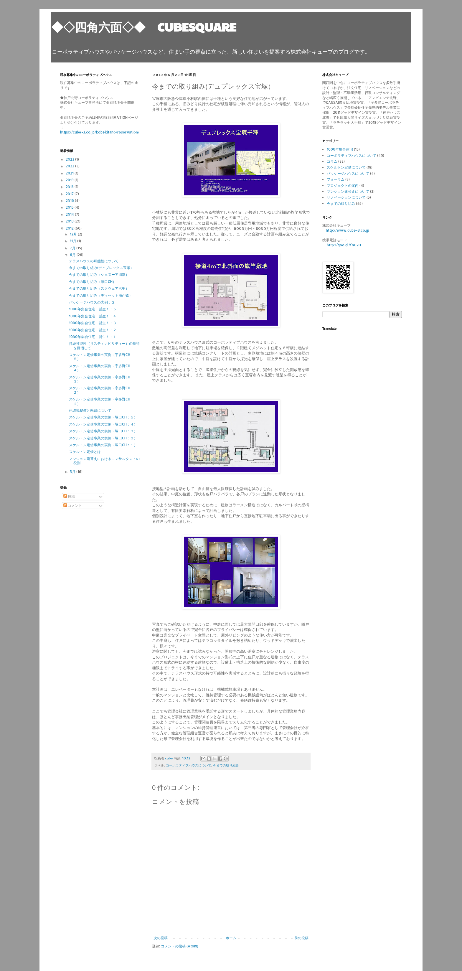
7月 (73, 248)
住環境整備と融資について (90, 410)
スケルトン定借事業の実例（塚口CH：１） (103, 445)
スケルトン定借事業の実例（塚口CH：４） (103, 424)
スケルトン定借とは (85, 451)
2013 (70, 221)
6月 (73, 255)
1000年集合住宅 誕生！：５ (92, 309)
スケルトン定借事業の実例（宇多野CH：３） (101, 379)
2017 (70, 194)
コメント (72, 505)
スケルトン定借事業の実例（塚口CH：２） (103, 438)
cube (169, 758)
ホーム (231, 938)
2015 (70, 207)
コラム (332, 161)
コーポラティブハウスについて (188, 765)
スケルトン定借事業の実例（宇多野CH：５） (101, 356)
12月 (74, 234)
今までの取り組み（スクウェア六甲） (99, 288)
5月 (73, 471)
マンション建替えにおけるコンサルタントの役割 (104, 460)
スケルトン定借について (346, 167)
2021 (70, 173)
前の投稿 (301, 938)
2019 (70, 180)
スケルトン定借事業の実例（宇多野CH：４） (101, 368)
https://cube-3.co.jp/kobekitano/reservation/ (99, 132)
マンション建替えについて (348, 191)
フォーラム (335, 179)
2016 (70, 200)
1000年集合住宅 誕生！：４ (92, 316)
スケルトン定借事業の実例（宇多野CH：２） (101, 390)
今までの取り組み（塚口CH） (92, 281)
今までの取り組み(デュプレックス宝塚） (101, 268)
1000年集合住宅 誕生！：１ (92, 336)
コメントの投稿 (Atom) (179, 946)
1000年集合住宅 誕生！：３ (92, 323)
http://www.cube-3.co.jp (347, 230)
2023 (70, 159)
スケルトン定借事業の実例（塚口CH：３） (103, 431)
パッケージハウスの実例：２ (92, 302)
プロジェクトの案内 (343, 185)
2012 (70, 228)
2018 (70, 186)
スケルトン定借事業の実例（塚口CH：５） (103, 417)
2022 (70, 166)
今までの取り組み (226, 765)
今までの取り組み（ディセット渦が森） (101, 295)
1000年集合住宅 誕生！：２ (92, 330)
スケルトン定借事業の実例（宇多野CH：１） (101, 401)
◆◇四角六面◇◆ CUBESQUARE (143, 26)
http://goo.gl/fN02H (344, 245)
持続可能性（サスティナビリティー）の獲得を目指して (104, 345)
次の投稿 (161, 938)
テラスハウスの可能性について (93, 261)
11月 (73, 241)
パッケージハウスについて (348, 173)
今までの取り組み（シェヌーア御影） (99, 274)
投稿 (69, 496)
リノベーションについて (346, 197)
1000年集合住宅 (340, 149)
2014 (70, 214)
